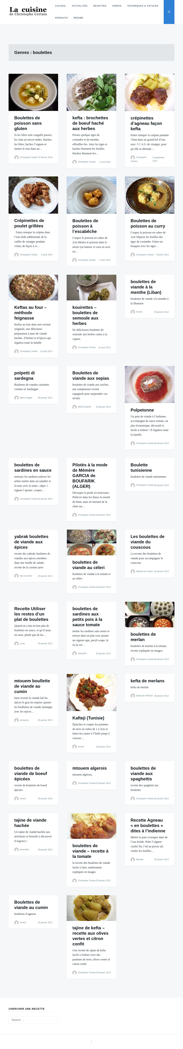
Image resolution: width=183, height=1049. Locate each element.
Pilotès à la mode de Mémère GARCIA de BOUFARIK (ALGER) (89, 475)
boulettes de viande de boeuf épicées (30, 773)
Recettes (99, 6)
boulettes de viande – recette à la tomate (90, 851)
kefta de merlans (147, 680)
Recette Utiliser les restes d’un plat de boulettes (31, 614)
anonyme (82, 653)
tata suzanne (26, 576)
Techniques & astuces (142, 6)
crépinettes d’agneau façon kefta (146, 123)
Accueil (60, 6)
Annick (139, 312)
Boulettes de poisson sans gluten (28, 123)
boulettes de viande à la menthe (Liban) (146, 287)
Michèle (139, 859)
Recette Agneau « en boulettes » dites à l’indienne (148, 825)
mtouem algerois (89, 768)
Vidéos (116, 6)
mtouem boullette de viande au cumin (32, 686)
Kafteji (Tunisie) (88, 718)
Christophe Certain (29, 157)
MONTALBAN (84, 407)
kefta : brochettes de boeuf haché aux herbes (90, 123)
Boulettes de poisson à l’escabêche (85, 226)
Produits (61, 18)
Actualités (79, 6)
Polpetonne (142, 410)
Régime (78, 18)
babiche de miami (144, 571)
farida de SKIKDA (144, 695)
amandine (24, 849)
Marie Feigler (26, 398)
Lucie (22, 643)
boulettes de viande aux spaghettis (143, 773)
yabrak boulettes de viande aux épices (31, 542)
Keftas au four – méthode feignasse (30, 312)
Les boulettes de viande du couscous (147, 542)
